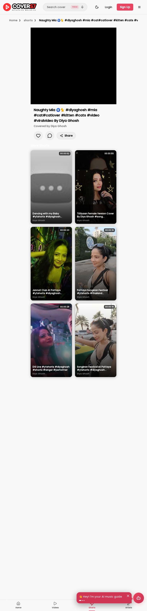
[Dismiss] (128, 596)
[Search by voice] (82, 7)
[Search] (65, 7)
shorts (28, 20)
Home (13, 20)
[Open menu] (139, 7)
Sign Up (125, 7)
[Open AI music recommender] (138, 598)
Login (108, 7)
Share (66, 136)
